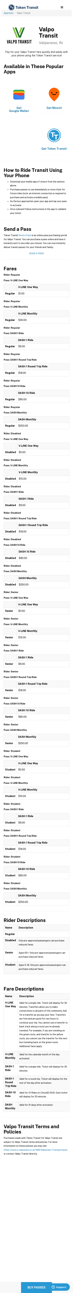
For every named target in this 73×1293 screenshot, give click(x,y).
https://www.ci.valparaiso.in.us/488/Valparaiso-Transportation (36, 1150)
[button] (62, 7)
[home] (23, 7)
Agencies (8, 13)
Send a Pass (25, 235)
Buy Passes (36, 1287)
